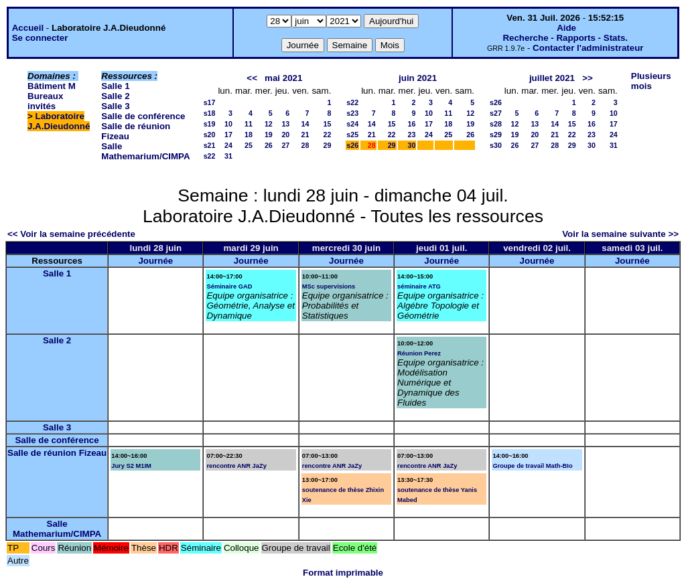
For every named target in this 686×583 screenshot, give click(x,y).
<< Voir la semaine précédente (71, 234)
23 (412, 135)
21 (305, 135)
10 (228, 124)
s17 (210, 102)
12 (269, 124)
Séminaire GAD (229, 286)
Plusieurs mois (651, 81)
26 (269, 145)
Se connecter (40, 38)
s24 (352, 124)
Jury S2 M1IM (131, 466)
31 (228, 156)
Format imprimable (343, 573)
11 (249, 124)
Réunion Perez (419, 353)
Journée (155, 261)
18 (249, 135)
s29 (496, 135)
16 (412, 124)
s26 (352, 145)
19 (269, 135)
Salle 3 (115, 106)
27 (285, 145)
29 (327, 145)
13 (285, 124)
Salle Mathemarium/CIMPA (145, 151)
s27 (496, 113)
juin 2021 (418, 78)
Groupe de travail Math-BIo (532, 466)
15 (327, 124)
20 (285, 135)
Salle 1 (115, 86)
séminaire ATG (419, 286)
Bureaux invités (45, 101)
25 (249, 145)
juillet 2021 (552, 78)
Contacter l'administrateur (588, 48)
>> (587, 78)
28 (305, 145)
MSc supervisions (328, 286)
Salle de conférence (143, 116)
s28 (496, 124)
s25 (352, 135)
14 (305, 124)
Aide (566, 28)
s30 (496, 145)
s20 (210, 135)
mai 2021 (283, 78)
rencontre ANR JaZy (236, 466)
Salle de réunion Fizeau (57, 453)
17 (228, 135)
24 (228, 145)
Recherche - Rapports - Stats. (565, 38)
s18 (210, 113)
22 (327, 135)
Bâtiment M (51, 86)
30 (412, 145)
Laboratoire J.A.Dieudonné (58, 121)
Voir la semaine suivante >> (620, 234)
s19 (210, 124)
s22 (210, 156)
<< (252, 78)
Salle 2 (115, 96)
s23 (352, 113)
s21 (210, 145)
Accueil (28, 28)
